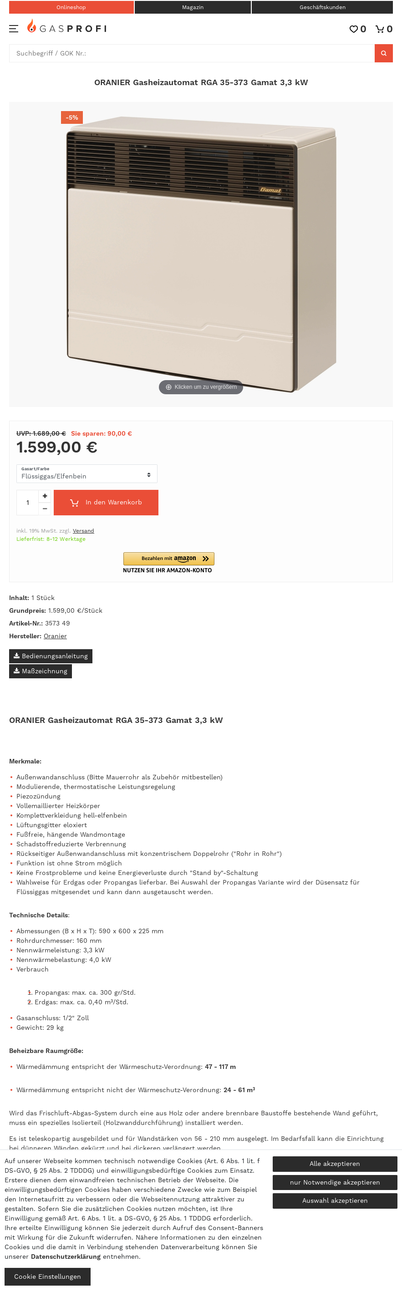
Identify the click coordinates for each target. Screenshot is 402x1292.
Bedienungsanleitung (51, 656)
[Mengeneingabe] (27, 502)
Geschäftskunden (323, 7)
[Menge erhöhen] (44, 496)
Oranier (55, 636)
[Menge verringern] (44, 509)
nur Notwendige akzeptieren (335, 1182)
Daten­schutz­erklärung (66, 1256)
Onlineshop (71, 7)
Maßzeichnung (40, 671)
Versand (83, 531)
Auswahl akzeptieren (335, 1200)
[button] (174, 562)
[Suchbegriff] (192, 53)
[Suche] (384, 53)
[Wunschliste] (358, 28)
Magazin (193, 7)
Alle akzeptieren (335, 1163)
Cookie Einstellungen (47, 1276)
